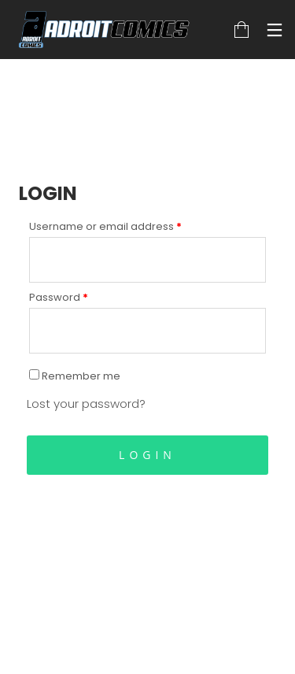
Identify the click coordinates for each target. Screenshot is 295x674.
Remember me (74, 375)
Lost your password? (86, 403)
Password (58, 297)
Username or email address (105, 226)
